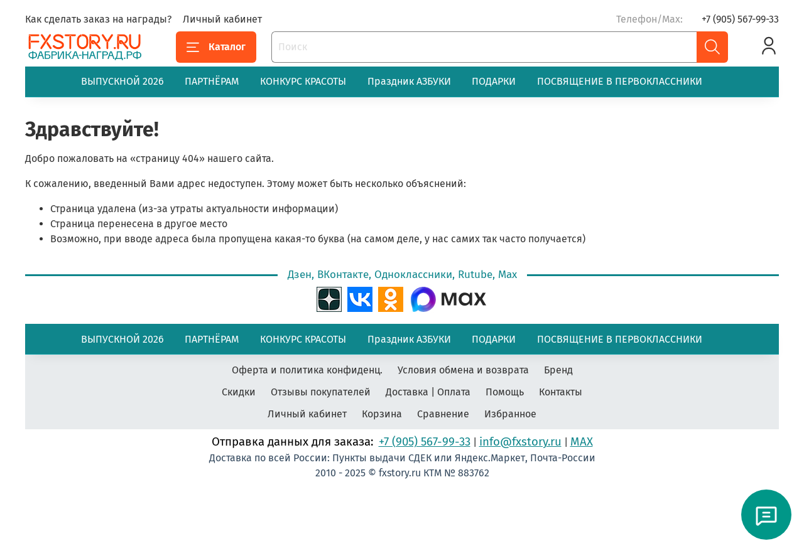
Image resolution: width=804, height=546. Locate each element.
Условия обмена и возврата (463, 370)
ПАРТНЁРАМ (212, 81)
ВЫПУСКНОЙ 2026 (122, 81)
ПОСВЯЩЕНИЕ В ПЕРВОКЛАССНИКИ (619, 81)
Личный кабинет (222, 19)
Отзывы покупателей (321, 392)
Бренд (558, 370)
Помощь (505, 392)
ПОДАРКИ (494, 81)
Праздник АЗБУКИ (409, 81)
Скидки (239, 392)
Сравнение (443, 414)
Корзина (382, 414)
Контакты (560, 392)
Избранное (510, 414)
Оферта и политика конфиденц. (307, 370)
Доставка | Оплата (428, 392)
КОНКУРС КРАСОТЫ (303, 81)
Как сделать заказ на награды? (98, 19)
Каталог (216, 47)
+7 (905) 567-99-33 (740, 19)
